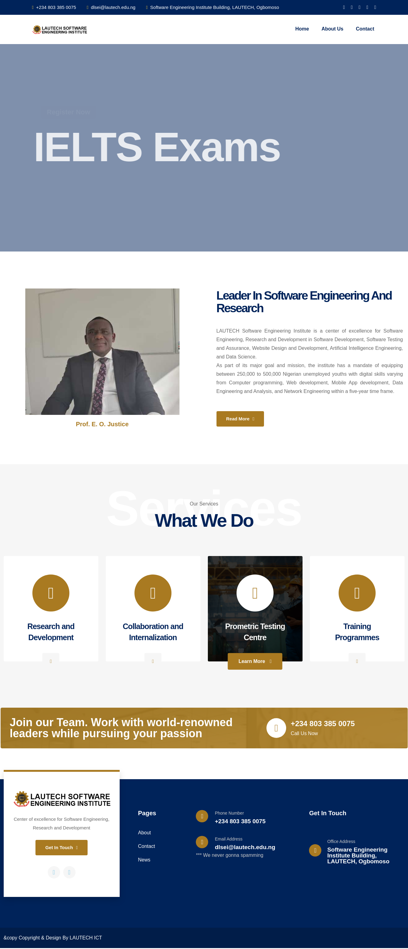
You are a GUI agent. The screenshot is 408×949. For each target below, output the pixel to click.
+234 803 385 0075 (54, 7)
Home (302, 28)
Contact (365, 28)
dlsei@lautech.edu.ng (111, 7)
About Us (332, 28)
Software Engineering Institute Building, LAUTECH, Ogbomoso (212, 7)
